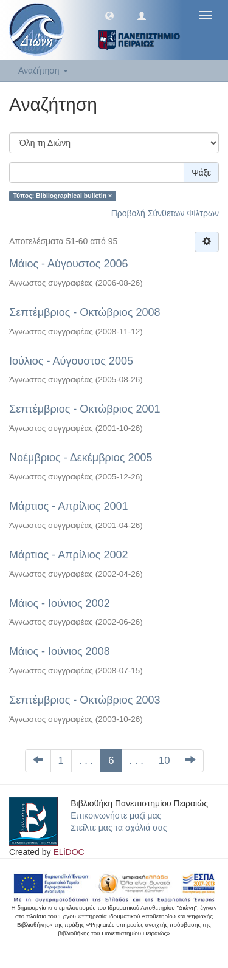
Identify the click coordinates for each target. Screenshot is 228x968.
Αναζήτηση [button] (43, 70)
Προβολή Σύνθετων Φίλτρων (165, 213)
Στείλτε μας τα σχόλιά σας (119, 827)
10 (164, 760)
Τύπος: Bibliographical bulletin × (62, 195)
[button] (109, 15)
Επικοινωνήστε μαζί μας (116, 815)
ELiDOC (68, 852)
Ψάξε (201, 172)
